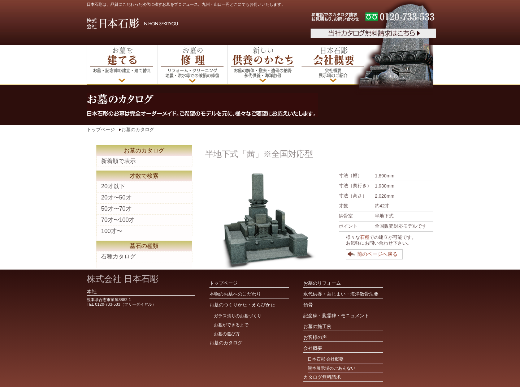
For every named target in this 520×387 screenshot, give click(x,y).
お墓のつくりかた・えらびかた (242, 305)
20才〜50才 (116, 197)
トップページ (101, 129)
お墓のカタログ (137, 129)
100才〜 (111, 231)
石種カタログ (118, 256)
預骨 (308, 305)
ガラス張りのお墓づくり (237, 315)
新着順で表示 (118, 161)
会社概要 (312, 348)
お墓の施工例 (317, 326)
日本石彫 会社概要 (325, 359)
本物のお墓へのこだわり (235, 294)
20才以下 (113, 186)
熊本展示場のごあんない (331, 368)
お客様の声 (315, 337)
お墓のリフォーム (322, 283)
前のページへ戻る (377, 254)
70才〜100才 (118, 220)
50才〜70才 (116, 209)
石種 (364, 237)
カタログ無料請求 (322, 377)
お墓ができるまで (231, 324)
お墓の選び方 (227, 333)
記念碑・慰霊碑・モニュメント (336, 315)
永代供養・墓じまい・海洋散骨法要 (340, 294)
